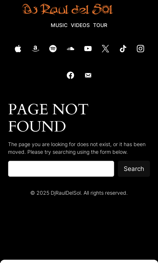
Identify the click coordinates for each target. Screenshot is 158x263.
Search (134, 168)
